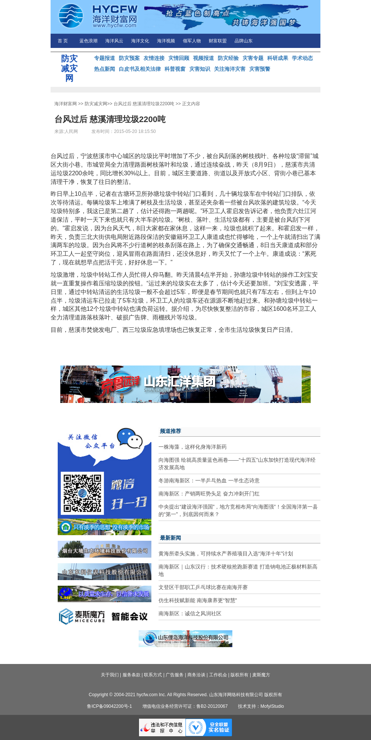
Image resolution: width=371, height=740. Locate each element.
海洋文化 (140, 40)
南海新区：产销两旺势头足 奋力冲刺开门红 (209, 494)
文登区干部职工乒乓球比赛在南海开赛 (203, 587)
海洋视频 (166, 40)
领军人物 (192, 40)
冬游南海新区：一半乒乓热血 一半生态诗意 (209, 480)
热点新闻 (104, 69)
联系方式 (153, 674)
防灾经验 (228, 58)
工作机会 (218, 674)
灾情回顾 (178, 58)
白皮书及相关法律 (140, 69)
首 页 (63, 40)
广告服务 (175, 674)
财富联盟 (218, 40)
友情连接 (154, 58)
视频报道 (203, 58)
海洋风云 (114, 40)
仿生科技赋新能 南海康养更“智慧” (198, 600)
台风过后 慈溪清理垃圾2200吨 (144, 103)
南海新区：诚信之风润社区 (190, 613)
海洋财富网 (65, 103)
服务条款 (132, 674)
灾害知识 (199, 69)
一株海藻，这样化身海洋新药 (193, 447)
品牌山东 (244, 40)
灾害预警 (259, 69)
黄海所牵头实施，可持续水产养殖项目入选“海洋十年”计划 (226, 553)
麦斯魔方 (261, 674)
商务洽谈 (196, 674)
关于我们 (110, 674)
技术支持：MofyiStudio (261, 706)
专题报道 (104, 58)
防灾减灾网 (96, 103)
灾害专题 (252, 58)
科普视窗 (175, 69)
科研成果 (277, 58)
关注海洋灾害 (229, 69)
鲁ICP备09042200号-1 (109, 706)
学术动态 (302, 58)
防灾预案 (129, 58)
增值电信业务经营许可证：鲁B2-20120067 (185, 706)
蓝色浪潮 (88, 40)
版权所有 (239, 674)
